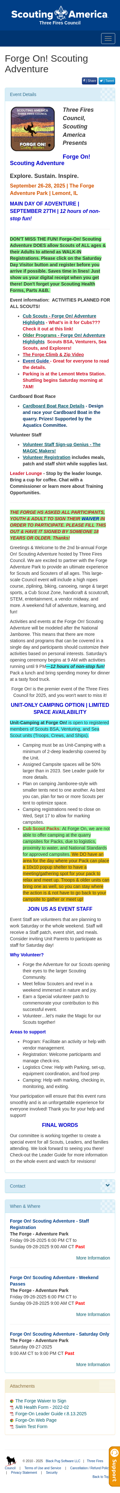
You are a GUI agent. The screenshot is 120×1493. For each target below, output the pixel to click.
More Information (93, 1257)
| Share (89, 81)
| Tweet (107, 81)
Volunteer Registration (46, 457)
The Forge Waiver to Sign (40, 1400)
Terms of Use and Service (43, 1468)
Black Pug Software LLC (63, 1461)
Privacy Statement (24, 1472)
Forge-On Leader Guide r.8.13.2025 (51, 1413)
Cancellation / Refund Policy (90, 1468)
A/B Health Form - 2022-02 (42, 1407)
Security (52, 1472)
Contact (60, 1186)
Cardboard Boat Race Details (53, 405)
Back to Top (102, 1477)
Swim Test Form (31, 1426)
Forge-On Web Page (36, 1420)
